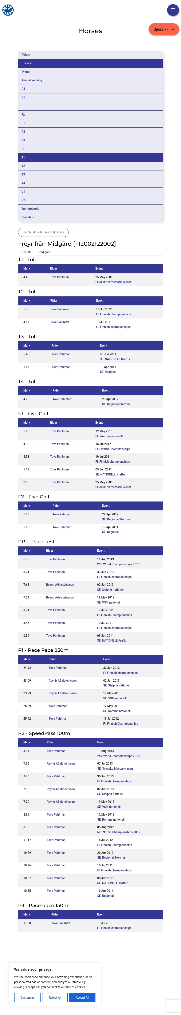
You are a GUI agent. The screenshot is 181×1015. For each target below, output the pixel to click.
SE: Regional (108, 371)
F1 (23, 106)
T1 (23, 157)
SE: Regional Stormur (116, 404)
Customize (27, 997)
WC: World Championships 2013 (118, 564)
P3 (23, 140)
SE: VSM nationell (109, 602)
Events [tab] (25, 71)
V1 (23, 191)
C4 (23, 88)
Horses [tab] (26, 63)
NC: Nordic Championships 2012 (118, 832)
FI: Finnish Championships (113, 314)
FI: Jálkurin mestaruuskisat (113, 282)
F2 (23, 114)
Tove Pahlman (59, 277)
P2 (23, 131)
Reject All (55, 997)
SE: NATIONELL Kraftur (115, 359)
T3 (23, 174)
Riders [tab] (25, 54)
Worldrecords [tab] (30, 208)
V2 (23, 200)
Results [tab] (27, 252)
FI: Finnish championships (113, 327)
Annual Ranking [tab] (31, 80)
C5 (23, 97)
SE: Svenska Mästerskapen (115, 768)
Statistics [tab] (27, 217)
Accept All (82, 997)
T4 (23, 183)
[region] (54, 985)
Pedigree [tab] (45, 252)
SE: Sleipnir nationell (110, 589)
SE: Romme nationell (109, 436)
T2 (23, 166)
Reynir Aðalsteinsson (60, 584)
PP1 (24, 149)
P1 (23, 123)
